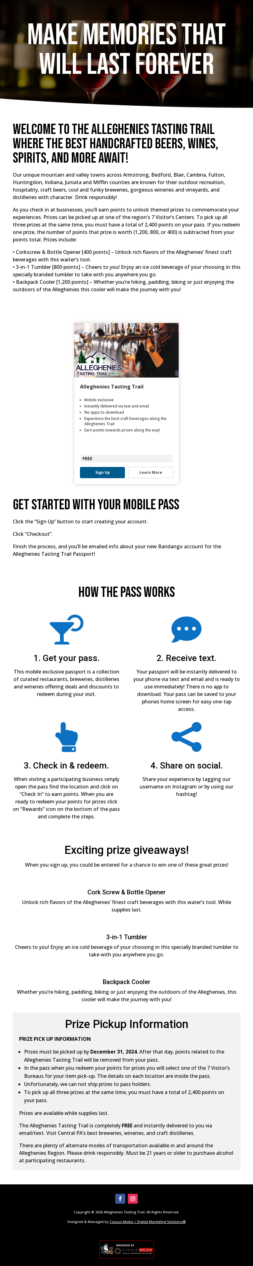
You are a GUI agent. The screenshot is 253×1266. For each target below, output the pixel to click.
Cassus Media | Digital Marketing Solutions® (148, 1221)
